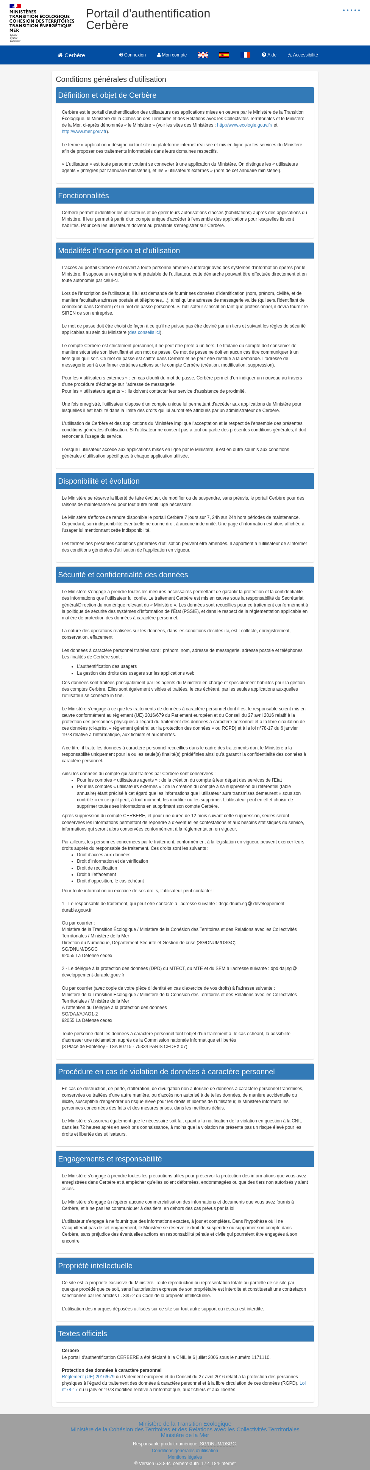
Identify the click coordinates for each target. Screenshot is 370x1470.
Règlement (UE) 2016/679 (88, 1376)
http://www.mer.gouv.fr (84, 131)
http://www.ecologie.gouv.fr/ (244, 125)
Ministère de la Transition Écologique (185, 1423)
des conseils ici (144, 332)
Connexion (132, 55)
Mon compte (172, 55)
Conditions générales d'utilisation (185, 1450)
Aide (269, 55)
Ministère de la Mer (185, 1435)
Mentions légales (185, 1457)
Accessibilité (303, 55)
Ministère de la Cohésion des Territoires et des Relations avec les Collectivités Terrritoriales (185, 1429)
